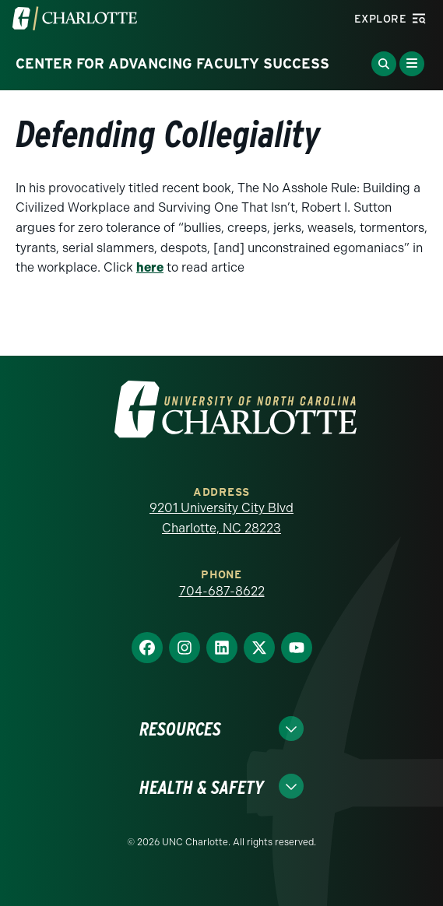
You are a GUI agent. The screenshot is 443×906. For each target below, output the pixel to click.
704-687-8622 (222, 591)
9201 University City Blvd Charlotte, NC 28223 (221, 518)
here (149, 267)
